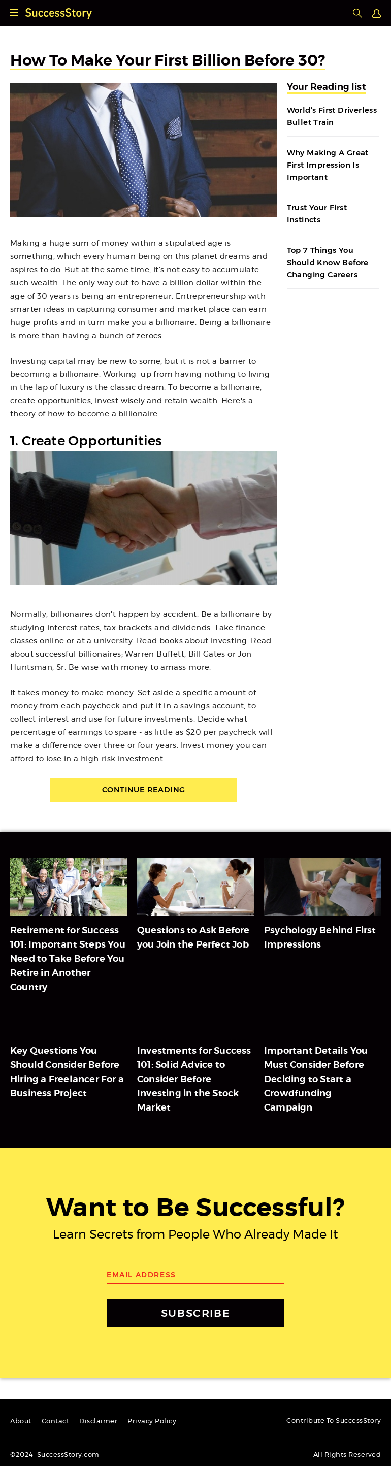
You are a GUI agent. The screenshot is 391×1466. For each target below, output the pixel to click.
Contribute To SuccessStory (333, 1421)
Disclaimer (98, 1421)
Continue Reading (143, 790)
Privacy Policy (151, 1421)
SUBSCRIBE (195, 1313)
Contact (56, 1421)
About (20, 1421)
